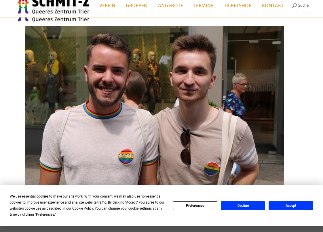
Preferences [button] (45, 214)
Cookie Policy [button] (82, 208)
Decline (243, 206)
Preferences (195, 206)
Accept (291, 206)
